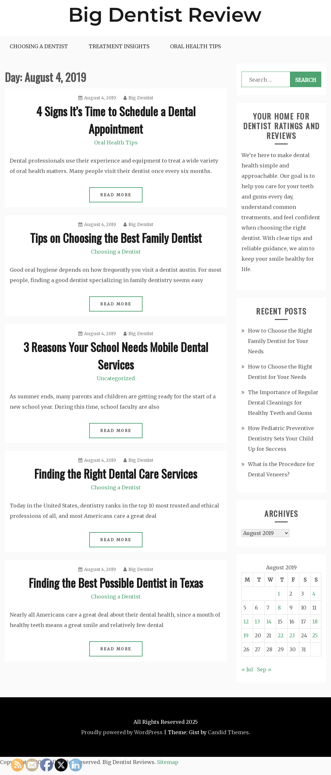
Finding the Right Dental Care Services (115, 473)
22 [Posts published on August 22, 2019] (280, 635)
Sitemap (167, 762)
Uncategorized (116, 378)
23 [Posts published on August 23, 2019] (292, 635)
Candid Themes (228, 732)
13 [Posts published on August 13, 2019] (257, 621)
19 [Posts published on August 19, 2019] (246, 635)
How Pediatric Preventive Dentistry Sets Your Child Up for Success (281, 438)
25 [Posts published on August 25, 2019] (315, 635)
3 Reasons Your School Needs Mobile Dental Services (116, 355)
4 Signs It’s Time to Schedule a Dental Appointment (116, 119)
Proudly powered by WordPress (122, 732)
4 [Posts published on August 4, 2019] (313, 593)
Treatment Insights (119, 46)
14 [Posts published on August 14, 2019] (269, 621)
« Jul (247, 669)
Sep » (264, 669)
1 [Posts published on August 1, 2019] (279, 593)
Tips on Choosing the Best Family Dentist (116, 237)
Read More (116, 194)
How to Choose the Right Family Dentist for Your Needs (280, 341)
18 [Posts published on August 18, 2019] (315, 621)
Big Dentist (138, 98)
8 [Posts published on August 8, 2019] (279, 607)
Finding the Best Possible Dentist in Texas (116, 582)
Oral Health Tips (195, 46)
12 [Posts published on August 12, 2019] (246, 621)
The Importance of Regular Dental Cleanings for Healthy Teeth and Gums (283, 402)
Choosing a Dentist (39, 46)
